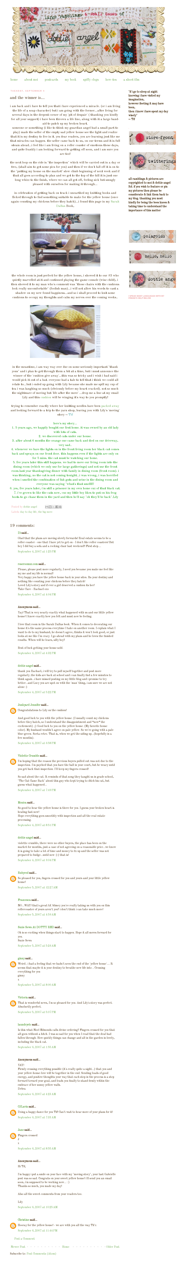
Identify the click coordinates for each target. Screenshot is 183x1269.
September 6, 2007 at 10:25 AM (38, 1207)
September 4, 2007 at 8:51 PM (37, 825)
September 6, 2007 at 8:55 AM (37, 1148)
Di (19, 533)
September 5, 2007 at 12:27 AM (38, 887)
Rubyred (23, 873)
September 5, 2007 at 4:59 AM (37, 914)
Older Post (112, 1247)
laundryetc (24, 1024)
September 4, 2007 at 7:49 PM (37, 790)
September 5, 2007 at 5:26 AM (37, 946)
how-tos (111, 79)
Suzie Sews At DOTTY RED (36, 927)
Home (65, 1247)
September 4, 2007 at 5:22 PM (37, 692)
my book (70, 79)
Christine (23, 1220)
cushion (46, 397)
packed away (110, 406)
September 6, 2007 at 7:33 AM (37, 1117)
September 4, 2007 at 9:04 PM (37, 860)
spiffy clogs (91, 79)
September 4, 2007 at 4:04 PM (37, 594)
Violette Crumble (28, 756)
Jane (21, 1130)
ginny (21, 958)
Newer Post (18, 1247)
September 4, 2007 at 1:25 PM (37, 551)
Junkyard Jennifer (29, 705)
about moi (31, 79)
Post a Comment (24, 1238)
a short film (131, 79)
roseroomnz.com (28, 564)
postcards (51, 79)
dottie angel (25, 666)
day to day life (28, 512)
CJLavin (23, 1106)
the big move (45, 512)
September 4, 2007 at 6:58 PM (37, 743)
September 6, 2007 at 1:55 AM (37, 1047)
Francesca (24, 900)
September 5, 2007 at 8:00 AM (37, 985)
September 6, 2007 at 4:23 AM (37, 1094)
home (14, 79)
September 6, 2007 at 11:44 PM (37, 1230)
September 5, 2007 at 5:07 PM (37, 1012)
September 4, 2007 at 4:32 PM (37, 653)
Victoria (23, 997)
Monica (22, 802)
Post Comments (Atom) (41, 1253)
